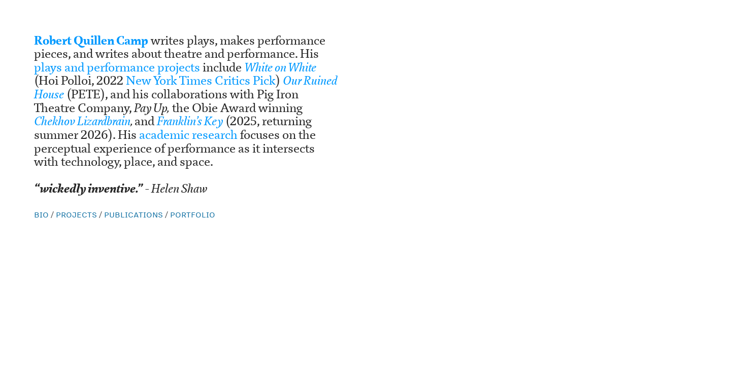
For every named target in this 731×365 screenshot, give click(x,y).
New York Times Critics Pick (201, 80)
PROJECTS (77, 214)
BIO (42, 214)
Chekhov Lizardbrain (82, 121)
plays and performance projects (118, 67)
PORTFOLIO (192, 214)
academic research (189, 135)
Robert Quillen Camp (91, 40)
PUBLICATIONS (133, 214)
